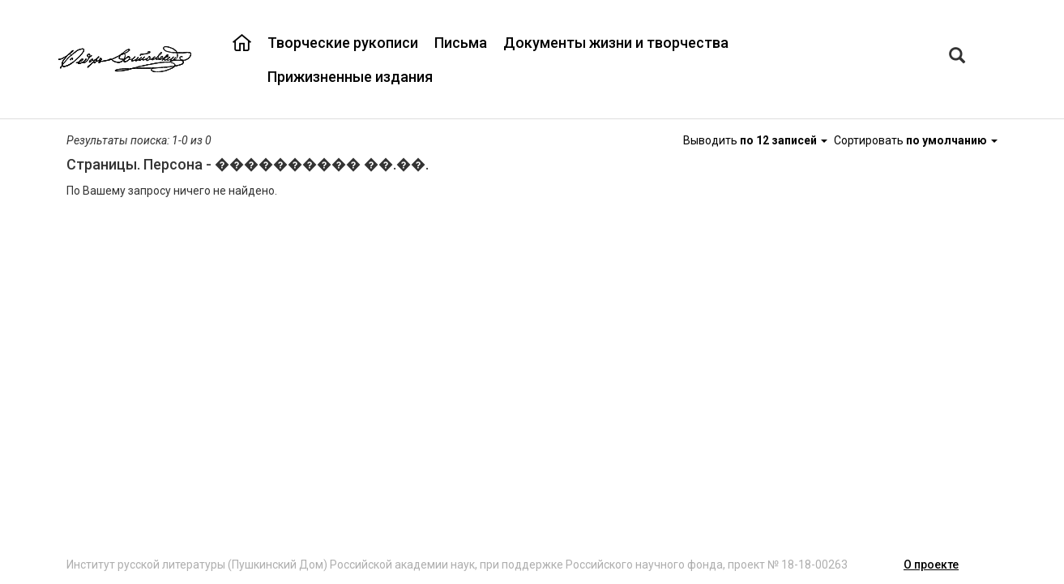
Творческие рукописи (342, 42)
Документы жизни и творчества (616, 42)
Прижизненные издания (350, 76)
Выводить (756, 140)
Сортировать (916, 140)
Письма (460, 42)
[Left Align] (957, 57)
